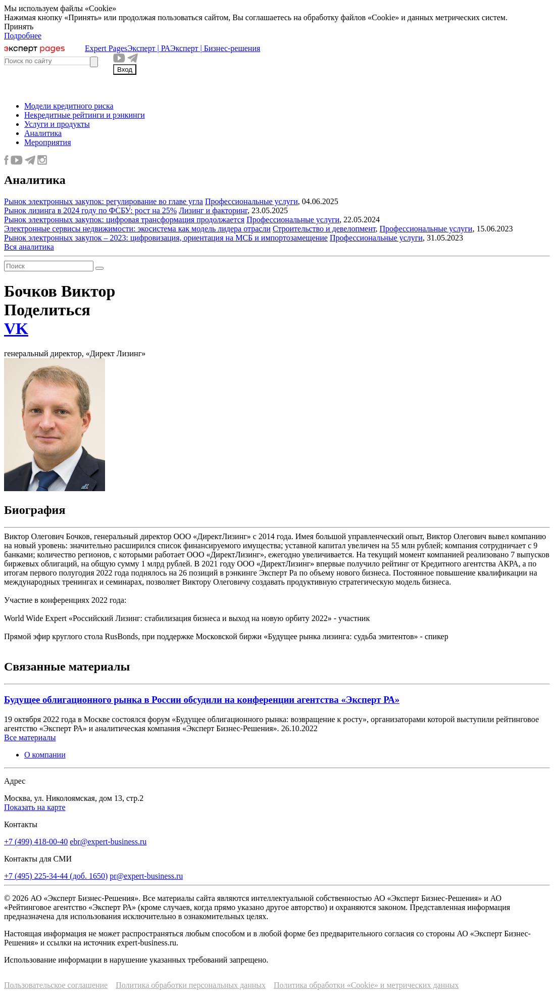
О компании (45, 754)
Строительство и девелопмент (324, 228)
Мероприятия (47, 142)
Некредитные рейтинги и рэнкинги (84, 115)
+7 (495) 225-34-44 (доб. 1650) (56, 876)
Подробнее (22, 35)
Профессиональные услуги (251, 201)
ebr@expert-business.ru (108, 841)
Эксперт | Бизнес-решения (215, 48)
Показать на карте (35, 807)
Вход (124, 69)
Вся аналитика (29, 247)
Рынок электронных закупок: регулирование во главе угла (103, 201)
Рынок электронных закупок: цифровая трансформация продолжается (124, 219)
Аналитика (43, 133)
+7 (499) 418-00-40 (36, 841)
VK (16, 328)
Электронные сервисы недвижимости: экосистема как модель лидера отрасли (137, 228)
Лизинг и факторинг (213, 210)
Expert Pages (106, 48)
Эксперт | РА (148, 48)
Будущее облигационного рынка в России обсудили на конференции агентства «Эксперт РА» (201, 699)
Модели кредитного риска (69, 106)
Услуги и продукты (57, 124)
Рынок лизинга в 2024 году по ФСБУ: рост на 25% (90, 210)
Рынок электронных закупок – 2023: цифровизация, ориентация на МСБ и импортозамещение (166, 237)
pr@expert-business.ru (146, 876)
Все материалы (30, 737)
